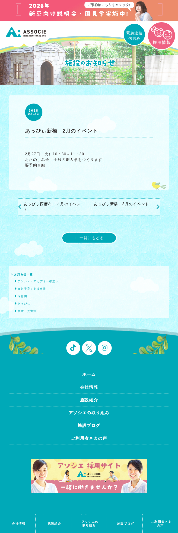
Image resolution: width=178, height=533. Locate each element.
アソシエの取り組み (89, 412)
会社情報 (89, 387)
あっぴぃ (24, 303)
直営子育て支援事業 (32, 288)
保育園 (22, 296)
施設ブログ (89, 425)
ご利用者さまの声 (89, 438)
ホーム (89, 374)
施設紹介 (89, 400)
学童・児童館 (27, 311)
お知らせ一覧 (23, 274)
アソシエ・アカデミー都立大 (38, 281)
